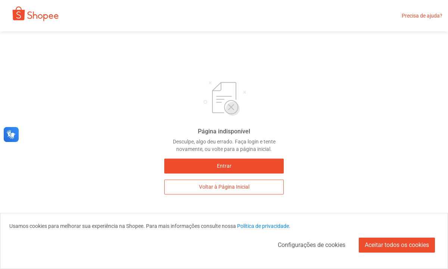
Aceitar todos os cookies (397, 244)
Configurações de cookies (311, 244)
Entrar (224, 166)
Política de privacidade (263, 226)
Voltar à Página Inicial (224, 187)
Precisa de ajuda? (422, 16)
